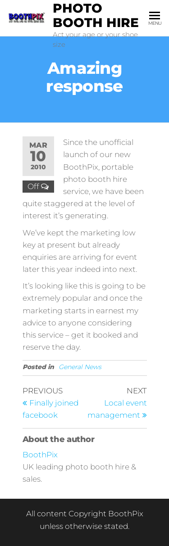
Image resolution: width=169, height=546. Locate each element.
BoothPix (40, 454)
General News (80, 367)
